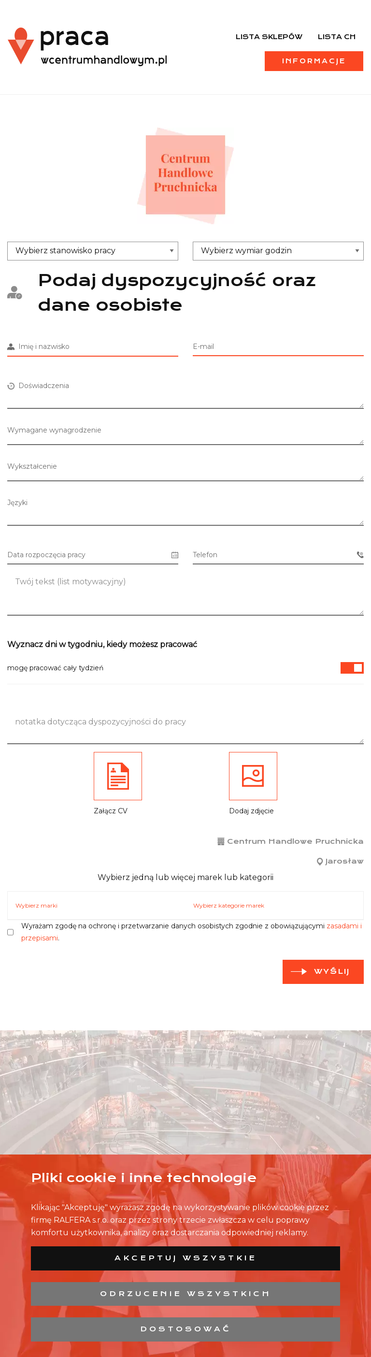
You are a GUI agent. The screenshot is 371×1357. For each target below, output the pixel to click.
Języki (17, 502)
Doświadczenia (38, 385)
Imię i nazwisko (38, 346)
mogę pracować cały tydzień (185, 668)
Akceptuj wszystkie (185, 1258)
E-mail (203, 346)
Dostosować (185, 1329)
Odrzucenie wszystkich (185, 1293)
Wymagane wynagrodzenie (54, 430)
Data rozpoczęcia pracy (92, 555)
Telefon (278, 555)
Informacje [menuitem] (314, 61)
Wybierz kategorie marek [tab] (228, 905)
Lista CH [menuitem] (337, 37)
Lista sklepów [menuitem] (269, 37)
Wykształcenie (32, 466)
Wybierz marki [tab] (36, 905)
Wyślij (332, 971)
